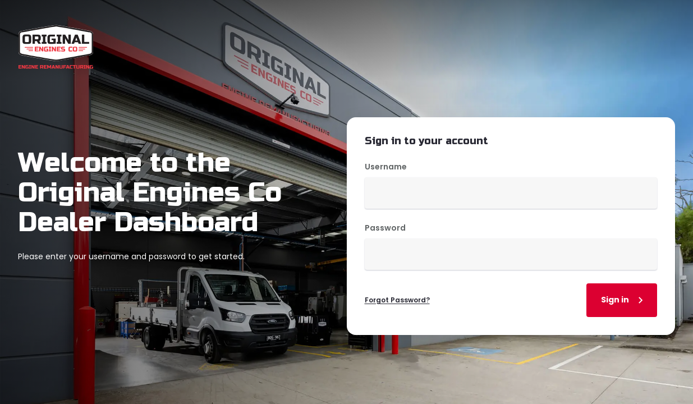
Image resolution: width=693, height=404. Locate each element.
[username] (511, 193)
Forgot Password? (397, 300)
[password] (511, 254)
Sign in (624, 300)
